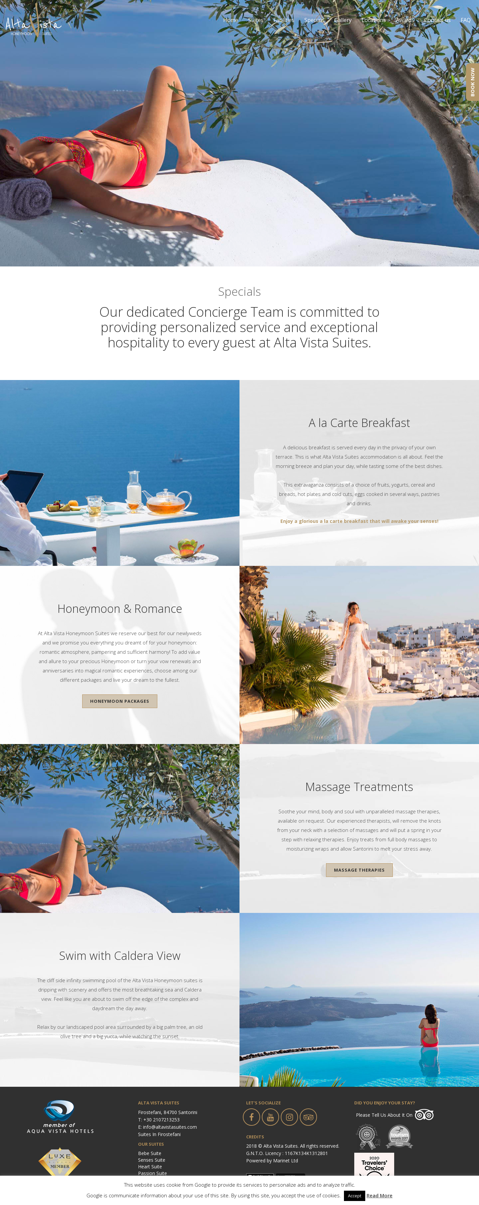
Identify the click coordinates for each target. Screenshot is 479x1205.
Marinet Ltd (285, 1160)
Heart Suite (150, 1166)
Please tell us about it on (384, 1115)
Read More (380, 1195)
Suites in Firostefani (159, 1134)
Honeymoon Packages (119, 701)
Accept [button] (354, 1196)
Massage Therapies (359, 870)
